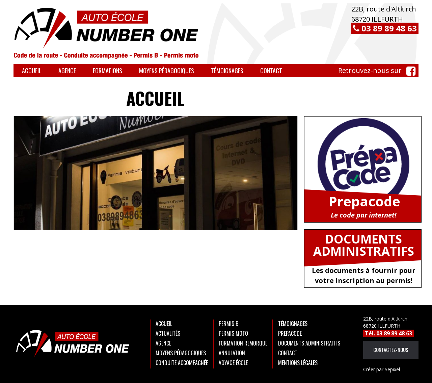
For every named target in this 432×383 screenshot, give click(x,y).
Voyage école (233, 363)
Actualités (168, 333)
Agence (67, 70)
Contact (271, 70)
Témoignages (227, 70)
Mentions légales (298, 363)
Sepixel (381, 369)
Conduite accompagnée (182, 363)
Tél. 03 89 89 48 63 (388, 333)
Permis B (228, 324)
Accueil (32, 70)
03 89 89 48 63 (385, 28)
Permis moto (233, 333)
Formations (107, 70)
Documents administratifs (309, 343)
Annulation (232, 353)
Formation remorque (243, 343)
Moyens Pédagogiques (166, 70)
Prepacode (290, 333)
